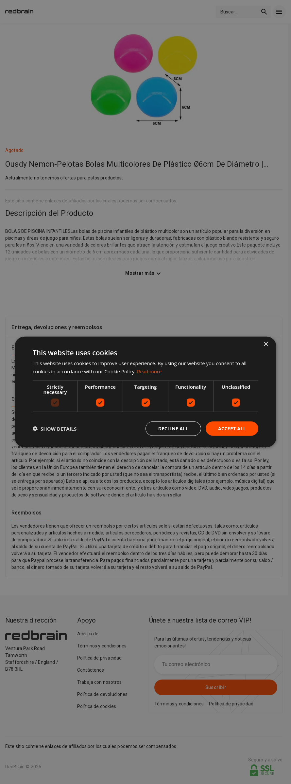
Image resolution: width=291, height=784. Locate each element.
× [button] (265, 344)
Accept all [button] (232, 428)
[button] (55, 429)
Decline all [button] (173, 428)
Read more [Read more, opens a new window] (149, 371)
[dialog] (145, 392)
